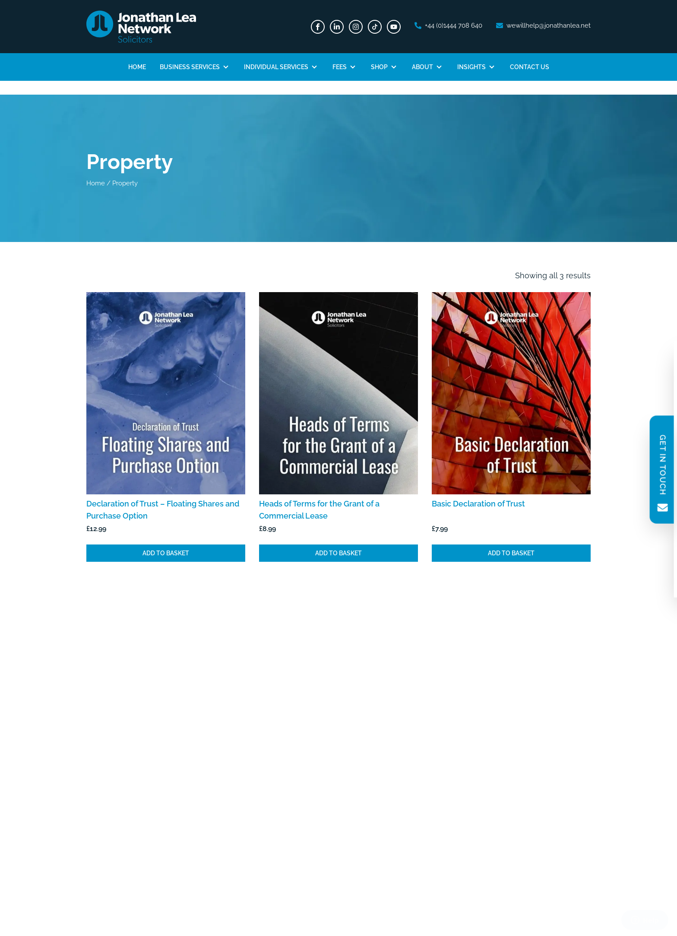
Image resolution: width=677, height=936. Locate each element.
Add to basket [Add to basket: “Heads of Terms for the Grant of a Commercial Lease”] (338, 553)
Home (137, 67)
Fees (339, 67)
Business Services (190, 67)
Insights (471, 67)
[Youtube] (394, 27)
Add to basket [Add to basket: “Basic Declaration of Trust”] (511, 553)
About (422, 67)
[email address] (543, 25)
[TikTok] (375, 27)
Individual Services (276, 67)
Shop (379, 67)
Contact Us (529, 67)
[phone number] (448, 25)
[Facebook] (318, 27)
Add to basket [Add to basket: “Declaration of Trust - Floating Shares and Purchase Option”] (165, 553)
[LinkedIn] (337, 27)
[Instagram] (356, 27)
